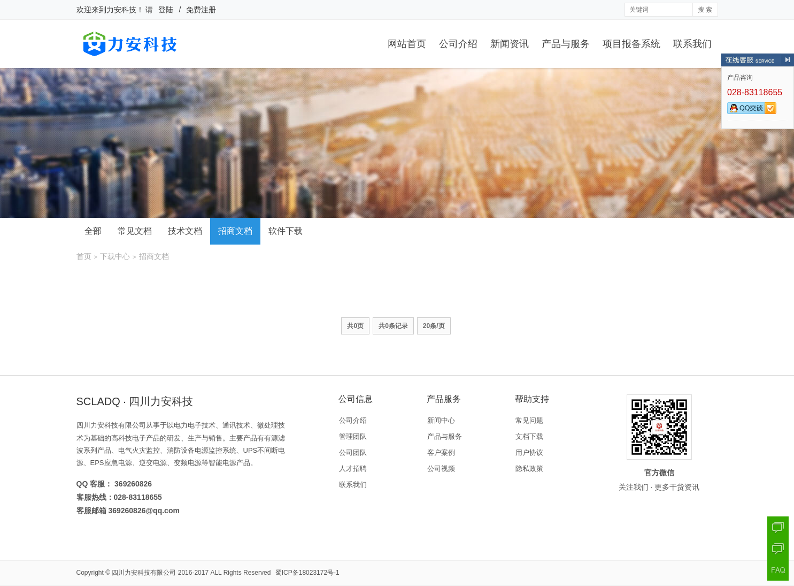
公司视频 (441, 469)
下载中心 (115, 256)
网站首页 (407, 44)
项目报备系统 (631, 44)
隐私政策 (529, 469)
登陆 (165, 9)
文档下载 (529, 436)
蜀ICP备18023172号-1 (307, 572)
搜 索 (705, 9)
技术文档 (185, 230)
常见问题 (529, 420)
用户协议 (529, 452)
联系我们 (692, 44)
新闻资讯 (509, 44)
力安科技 (121, 9)
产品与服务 (566, 44)
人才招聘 (353, 469)
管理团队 (353, 436)
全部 (93, 230)
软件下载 (285, 230)
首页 (83, 256)
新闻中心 (441, 420)
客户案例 (441, 452)
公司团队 (353, 452)
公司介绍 (458, 44)
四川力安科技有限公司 (144, 572)
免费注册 (201, 9)
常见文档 (135, 230)
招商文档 (235, 230)
